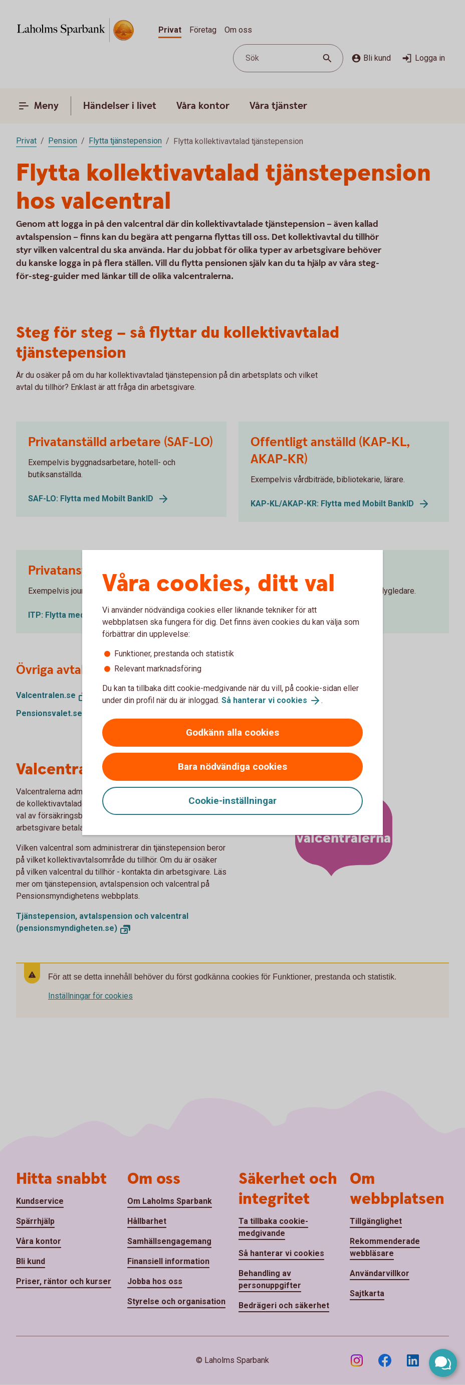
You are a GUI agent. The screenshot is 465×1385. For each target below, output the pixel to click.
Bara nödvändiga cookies (232, 766)
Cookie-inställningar (232, 800)
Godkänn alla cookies (232, 732)
